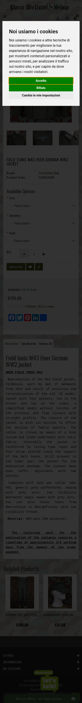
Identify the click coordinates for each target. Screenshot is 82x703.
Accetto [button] (41, 80)
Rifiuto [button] (41, 88)
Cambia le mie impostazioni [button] (41, 95)
